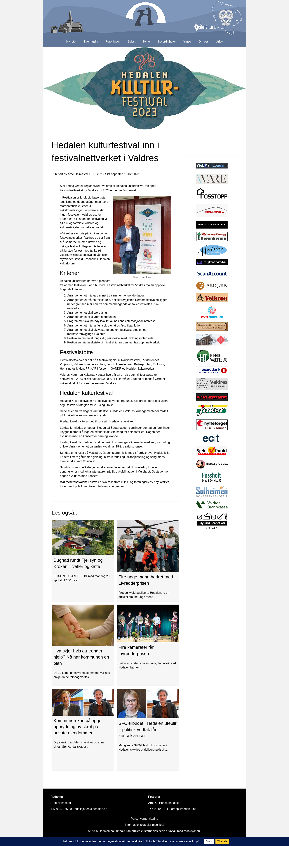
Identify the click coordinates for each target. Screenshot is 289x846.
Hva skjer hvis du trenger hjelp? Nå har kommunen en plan (81, 657)
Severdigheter (166, 41)
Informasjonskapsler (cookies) (144, 824)
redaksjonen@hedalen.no (90, 808)
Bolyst (131, 41)
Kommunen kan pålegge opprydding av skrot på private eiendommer (77, 726)
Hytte (146, 41)
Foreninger (113, 41)
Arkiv (219, 41)
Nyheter (71, 41)
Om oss (204, 41)
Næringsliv (91, 41)
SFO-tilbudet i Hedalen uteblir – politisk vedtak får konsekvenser (148, 729)
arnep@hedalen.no (183, 808)
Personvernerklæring (144, 818)
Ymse (187, 41)
